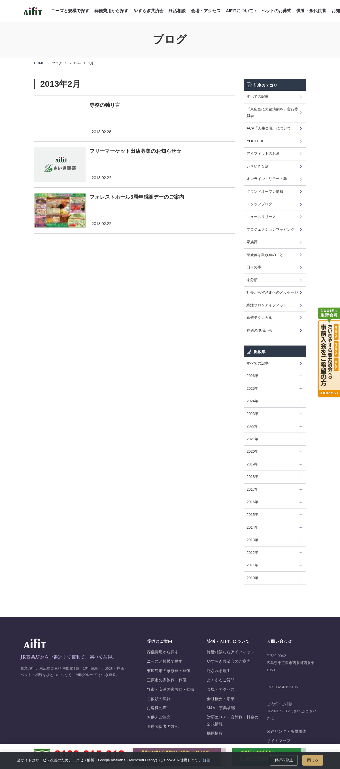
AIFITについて (241, 10)
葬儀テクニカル (259, 317)
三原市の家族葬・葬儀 (166, 680)
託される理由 (219, 671)
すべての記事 (257, 96)
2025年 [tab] (252, 388)
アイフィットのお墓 (263, 153)
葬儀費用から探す (111, 11)
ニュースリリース (261, 217)
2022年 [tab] (252, 426)
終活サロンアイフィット (266, 305)
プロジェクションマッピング (270, 229)
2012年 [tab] (252, 552)
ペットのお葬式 (276, 11)
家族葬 (252, 242)
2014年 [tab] (252, 527)
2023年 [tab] (252, 414)
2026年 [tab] (252, 376)
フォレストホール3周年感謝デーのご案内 (137, 197)
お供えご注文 (159, 717)
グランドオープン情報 (264, 191)
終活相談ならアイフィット (230, 652)
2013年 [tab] (252, 540)
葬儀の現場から (259, 330)
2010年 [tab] (252, 578)
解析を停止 (284, 760)
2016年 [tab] (252, 502)
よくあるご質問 (221, 680)
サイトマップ (278, 741)
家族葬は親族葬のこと (264, 255)
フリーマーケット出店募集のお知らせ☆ (135, 151)
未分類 (252, 280)
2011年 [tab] (252, 565)
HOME (39, 63)
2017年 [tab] (252, 489)
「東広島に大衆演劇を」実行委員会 (272, 112)
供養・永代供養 (311, 11)
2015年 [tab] (252, 514)
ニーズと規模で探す (70, 11)
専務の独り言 (105, 105)
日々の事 (253, 267)
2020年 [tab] (252, 451)
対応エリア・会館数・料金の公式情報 (232, 720)
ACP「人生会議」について (268, 128)
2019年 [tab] (252, 464)
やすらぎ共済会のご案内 (228, 661)
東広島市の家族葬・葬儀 (168, 671)
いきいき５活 (257, 166)
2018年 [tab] (252, 476)
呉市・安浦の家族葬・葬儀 (170, 689)
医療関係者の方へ (162, 726)
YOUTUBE (255, 141)
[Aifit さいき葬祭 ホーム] (32, 11)
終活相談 (177, 11)
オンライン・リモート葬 (266, 179)
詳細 (207, 760)
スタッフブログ (259, 204)
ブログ (57, 63)
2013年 (75, 63)
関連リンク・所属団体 (286, 731)
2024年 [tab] (252, 401)
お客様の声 (157, 708)
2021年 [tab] (252, 439)
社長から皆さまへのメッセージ (272, 292)
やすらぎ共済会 (148, 11)
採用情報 (215, 733)
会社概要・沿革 (221, 699)
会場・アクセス (206, 11)
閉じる (312, 760)
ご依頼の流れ (159, 699)
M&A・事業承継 (221, 708)
